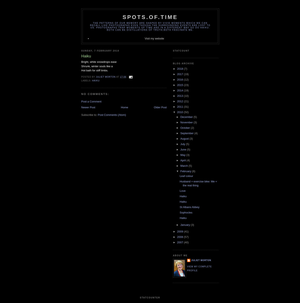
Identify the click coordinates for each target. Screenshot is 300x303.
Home (124, 107)
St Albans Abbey (189, 207)
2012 (180, 101)
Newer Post (88, 107)
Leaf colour (186, 176)
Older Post (160, 107)
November (187, 122)
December (187, 117)
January (185, 224)
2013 (180, 95)
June (183, 149)
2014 (180, 90)
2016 (180, 79)
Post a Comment (91, 101)
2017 (180, 74)
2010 (180, 112)
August (185, 138)
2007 (180, 242)
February (186, 171)
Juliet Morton (201, 260)
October (185, 127)
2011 (180, 106)
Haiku (96, 81)
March (184, 165)
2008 (180, 237)
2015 (180, 85)
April (183, 160)
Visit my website (154, 38)
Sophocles (186, 212)
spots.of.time (150, 17)
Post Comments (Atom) (112, 114)
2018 (180, 68)
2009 (180, 231)
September (187, 133)
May (183, 155)
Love (182, 190)
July (183, 144)
